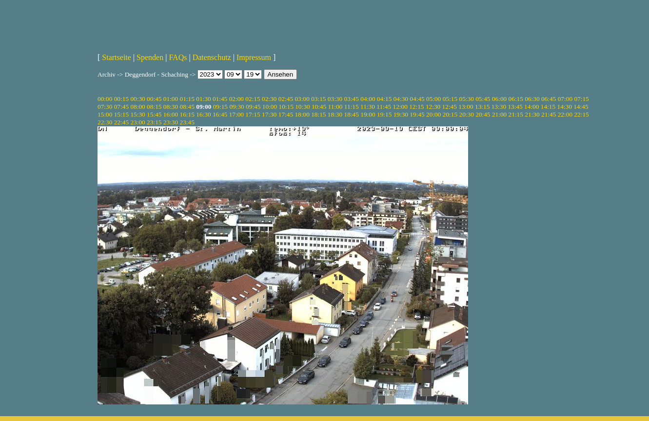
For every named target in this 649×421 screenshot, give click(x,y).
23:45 (187, 122)
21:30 (532, 114)
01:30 (203, 98)
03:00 (302, 98)
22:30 (105, 122)
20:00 (433, 114)
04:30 (400, 98)
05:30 (466, 98)
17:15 (252, 114)
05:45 (482, 98)
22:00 (565, 114)
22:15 (581, 114)
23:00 (137, 122)
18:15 (318, 114)
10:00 (269, 106)
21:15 (516, 114)
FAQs (178, 57)
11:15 (351, 106)
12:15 (416, 106)
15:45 (154, 114)
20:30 (466, 114)
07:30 (105, 106)
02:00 (236, 98)
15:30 (137, 114)
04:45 (417, 98)
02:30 (269, 98)
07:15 (581, 98)
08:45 (187, 106)
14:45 (580, 106)
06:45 (548, 98)
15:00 (105, 114)
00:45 (154, 98)
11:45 (383, 106)
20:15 (450, 114)
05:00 (433, 98)
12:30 (433, 106)
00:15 (121, 98)
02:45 (285, 98)
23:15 (154, 122)
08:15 (154, 106)
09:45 (253, 106)
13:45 (515, 106)
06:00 (499, 98)
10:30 (302, 106)
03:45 (351, 98)
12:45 (449, 106)
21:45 (548, 114)
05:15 (450, 98)
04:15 (384, 98)
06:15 (516, 98)
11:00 (335, 106)
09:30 (236, 106)
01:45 (220, 98)
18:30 (335, 114)
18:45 (351, 114)
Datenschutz (212, 57)
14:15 (548, 106)
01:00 (170, 98)
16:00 (170, 114)
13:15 (482, 106)
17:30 (269, 114)
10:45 (319, 106)
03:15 (318, 98)
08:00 (137, 106)
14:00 (531, 106)
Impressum (253, 57)
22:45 (121, 122)
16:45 (220, 114)
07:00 (565, 98)
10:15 (285, 106)
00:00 (105, 98)
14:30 (564, 106)
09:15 (220, 106)
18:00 (302, 114)
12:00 (400, 106)
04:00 (367, 98)
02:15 (252, 98)
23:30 (170, 122)
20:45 (482, 114)
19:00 (367, 114)
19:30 (400, 114)
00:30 (137, 98)
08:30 (170, 106)
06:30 (532, 98)
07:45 (121, 106)
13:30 (499, 106)
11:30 (367, 106)
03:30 (335, 98)
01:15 (187, 98)
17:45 (285, 114)
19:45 (417, 114)
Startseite (116, 57)
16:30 (203, 114)
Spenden (150, 57)
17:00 (236, 114)
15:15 (121, 114)
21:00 (499, 114)
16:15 (187, 114)
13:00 (465, 106)
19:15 (384, 114)
